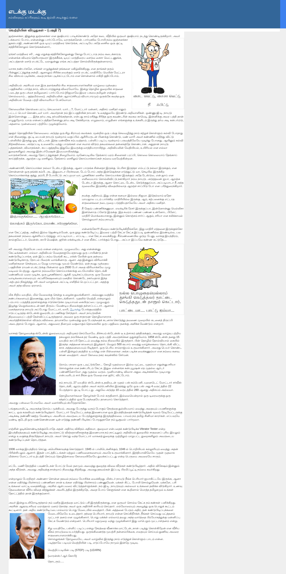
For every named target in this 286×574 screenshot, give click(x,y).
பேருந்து (75, 309)
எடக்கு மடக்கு (27, 11)
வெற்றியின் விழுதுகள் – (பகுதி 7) (35, 30)
